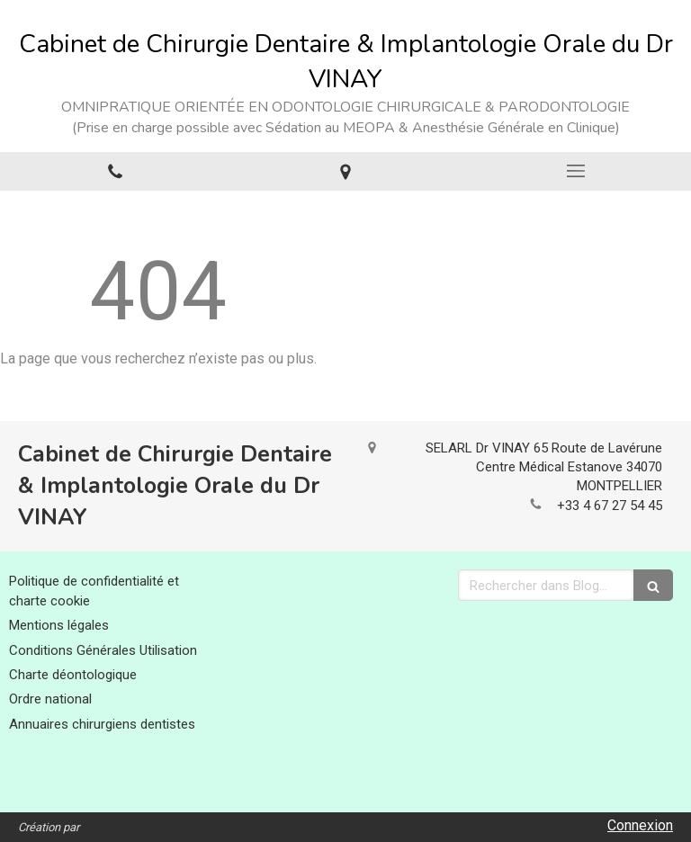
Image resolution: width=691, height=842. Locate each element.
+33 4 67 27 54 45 (609, 505)
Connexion (640, 825)
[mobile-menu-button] (576, 171)
